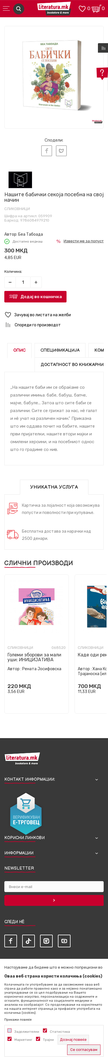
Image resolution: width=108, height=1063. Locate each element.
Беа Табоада (30, 234)
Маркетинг (23, 1039)
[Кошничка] (96, 8)
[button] (54, 315)
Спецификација (60, 350)
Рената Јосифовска (41, 668)
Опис (19, 350)
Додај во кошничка (41, 296)
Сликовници (17, 209)
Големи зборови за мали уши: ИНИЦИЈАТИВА (34, 657)
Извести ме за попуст (84, 241)
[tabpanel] (54, 75)
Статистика (60, 1031)
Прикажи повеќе (18, 1019)
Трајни (48, 1039)
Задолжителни (26, 1031)
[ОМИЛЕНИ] (82, 8)
